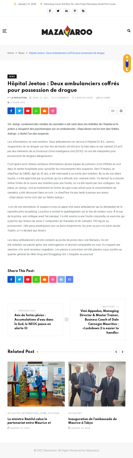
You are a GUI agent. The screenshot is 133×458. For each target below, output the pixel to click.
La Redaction (19, 98)
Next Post (108, 307)
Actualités (14, 413)
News (21, 53)
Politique (53, 413)
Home (10, 53)
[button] (116, 352)
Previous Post (27, 311)
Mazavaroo (92, 450)
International (30, 413)
